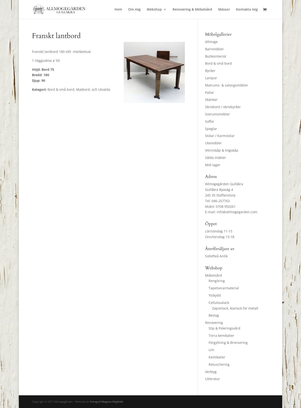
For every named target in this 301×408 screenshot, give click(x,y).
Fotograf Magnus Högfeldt (106, 401)
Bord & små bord (218, 63)
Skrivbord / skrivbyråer (223, 107)
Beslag (214, 315)
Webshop (154, 10)
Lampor (211, 78)
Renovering (214, 322)
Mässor (224, 10)
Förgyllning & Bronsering (228, 342)
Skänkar (211, 99)
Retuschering (219, 364)
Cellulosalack (219, 302)
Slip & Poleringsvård (224, 328)
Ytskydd (215, 295)
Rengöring (217, 281)
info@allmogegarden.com (237, 212)
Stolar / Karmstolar (220, 135)
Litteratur (212, 379)
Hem (118, 10)
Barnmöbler (214, 49)
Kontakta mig (247, 10)
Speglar (211, 128)
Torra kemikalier (221, 335)
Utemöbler (213, 143)
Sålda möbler (215, 157)
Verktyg (211, 371)
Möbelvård (213, 275)
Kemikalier (217, 357)
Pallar (209, 92)
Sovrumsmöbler (217, 114)
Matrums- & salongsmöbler (226, 85)
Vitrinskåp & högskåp (221, 150)
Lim (211, 350)
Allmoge (211, 41)
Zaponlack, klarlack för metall (235, 308)
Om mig (134, 10)
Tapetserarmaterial (224, 288)
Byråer (210, 70)
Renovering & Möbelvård (192, 10)
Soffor (209, 121)
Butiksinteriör (215, 56)
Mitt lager (212, 165)
